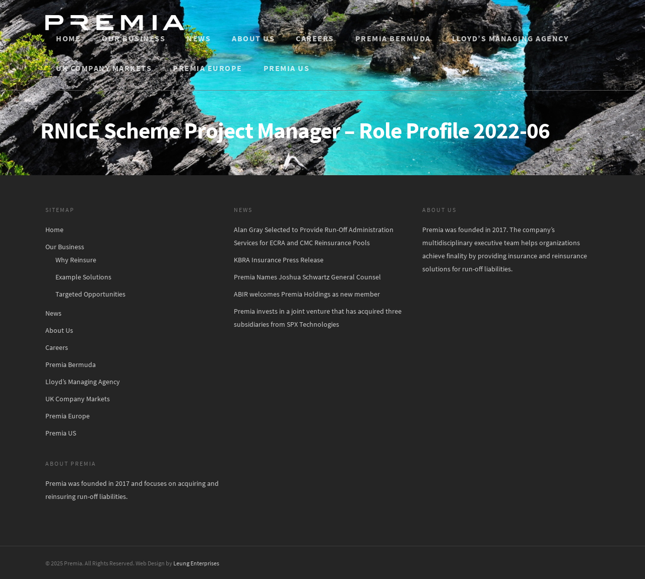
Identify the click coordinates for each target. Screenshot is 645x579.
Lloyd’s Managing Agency (510, 38)
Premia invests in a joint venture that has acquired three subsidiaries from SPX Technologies (318, 318)
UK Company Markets (104, 68)
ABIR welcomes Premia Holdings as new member (307, 294)
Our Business (133, 38)
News (198, 38)
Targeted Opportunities (90, 294)
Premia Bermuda (393, 38)
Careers (315, 38)
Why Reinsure (75, 259)
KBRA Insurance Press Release (279, 259)
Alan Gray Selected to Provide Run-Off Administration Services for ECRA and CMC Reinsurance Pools (314, 236)
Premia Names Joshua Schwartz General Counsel (307, 276)
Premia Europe (207, 68)
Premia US (287, 68)
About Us (253, 38)
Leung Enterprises (196, 563)
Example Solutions (83, 276)
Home (68, 38)
